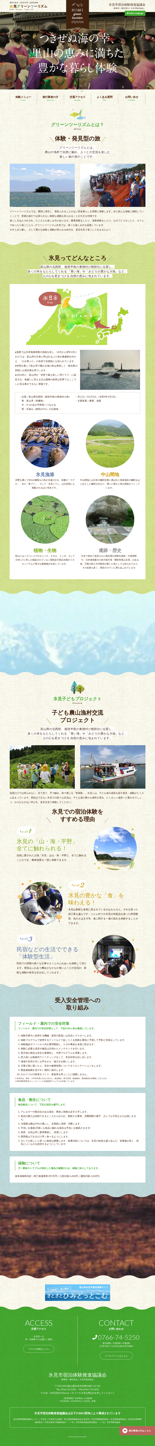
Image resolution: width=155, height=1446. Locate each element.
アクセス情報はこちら (38, 1348)
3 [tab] (81, 91)
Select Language (135, 13)
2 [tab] (77, 91)
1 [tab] (73, 91)
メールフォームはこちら (116, 1355)
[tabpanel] (77, 50)
